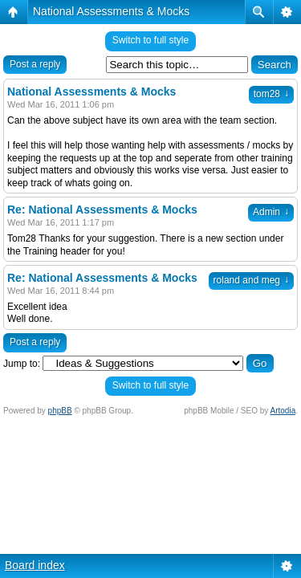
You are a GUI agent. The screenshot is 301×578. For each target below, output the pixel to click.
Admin (271, 212)
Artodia (283, 410)
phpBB (60, 410)
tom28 (271, 94)
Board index (35, 565)
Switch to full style (150, 40)
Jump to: (21, 363)
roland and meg (251, 280)
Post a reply (35, 64)
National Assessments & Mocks (111, 11)
